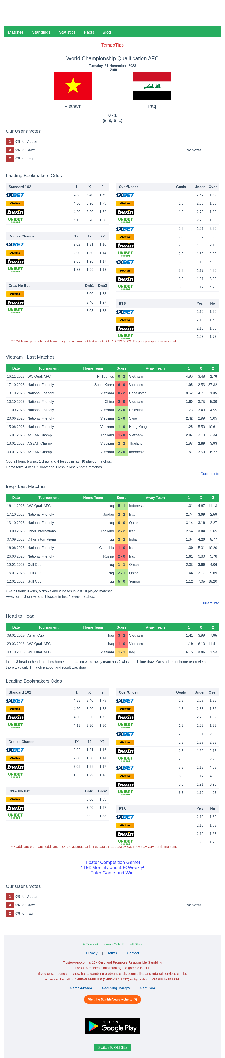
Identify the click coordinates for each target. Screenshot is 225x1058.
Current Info (210, 474)
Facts (89, 32)
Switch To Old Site (112, 1047)
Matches (16, 32)
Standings (41, 32)
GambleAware (81, 988)
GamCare (147, 988)
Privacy (91, 953)
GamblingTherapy (116, 988)
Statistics (67, 32)
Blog (107, 32)
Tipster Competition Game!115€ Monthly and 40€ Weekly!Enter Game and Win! (112, 867)
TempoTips (112, 44)
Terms (112, 953)
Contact (133, 953)
